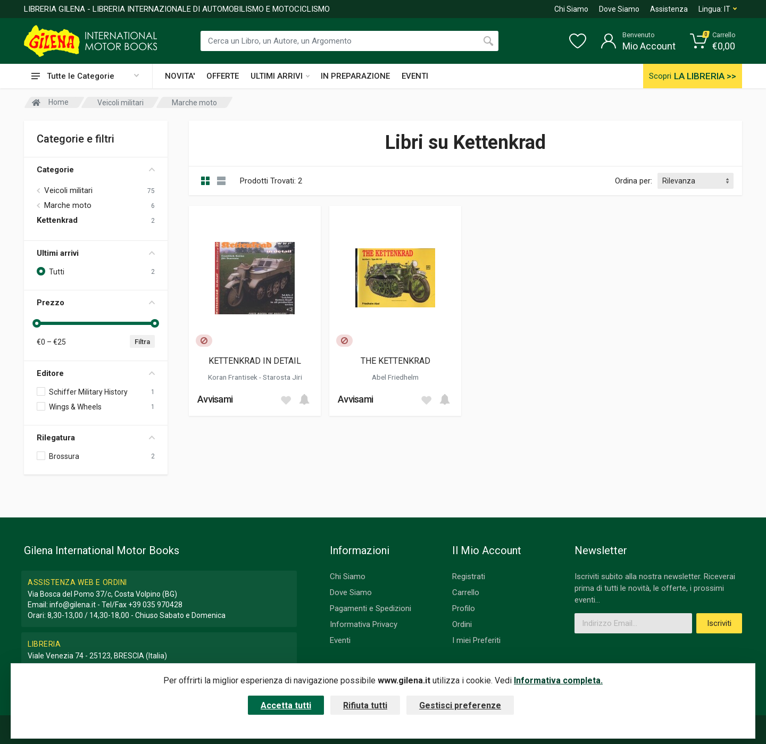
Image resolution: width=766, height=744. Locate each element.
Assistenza (669, 9)
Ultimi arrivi (96, 253)
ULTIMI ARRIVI (280, 76)
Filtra (142, 342)
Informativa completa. (558, 680)
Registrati (468, 576)
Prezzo (96, 302)
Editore (96, 373)
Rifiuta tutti (365, 705)
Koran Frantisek (233, 377)
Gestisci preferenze (460, 705)
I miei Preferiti (476, 640)
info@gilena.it (72, 604)
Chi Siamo (571, 9)
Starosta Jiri (282, 377)
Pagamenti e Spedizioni (370, 608)
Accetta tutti (286, 705)
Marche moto (67, 205)
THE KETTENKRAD (395, 361)
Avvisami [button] (214, 399)
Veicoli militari (68, 190)
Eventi (340, 640)
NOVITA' (180, 76)
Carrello (465, 592)
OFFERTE (222, 76)
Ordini (462, 624)
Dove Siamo (619, 9)
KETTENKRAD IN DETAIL (255, 361)
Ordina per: (633, 181)
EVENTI (415, 76)
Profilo (463, 608)
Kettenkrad (57, 220)
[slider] (36, 323)
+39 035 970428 (155, 604)
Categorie (96, 169)
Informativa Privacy (363, 624)
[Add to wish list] (285, 399)
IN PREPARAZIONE (355, 76)
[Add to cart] (304, 399)
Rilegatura (96, 437)
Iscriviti (719, 623)
